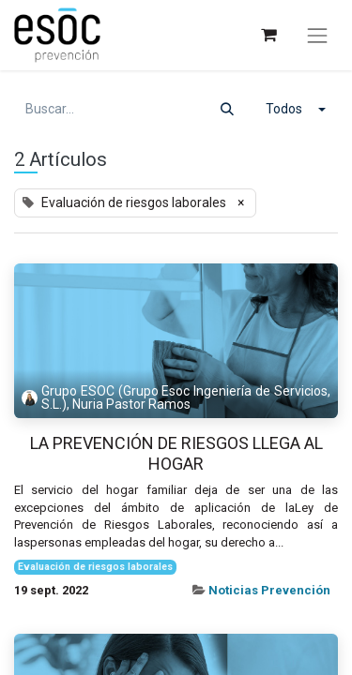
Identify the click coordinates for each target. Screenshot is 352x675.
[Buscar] (227, 109)
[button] (295, 109)
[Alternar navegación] (317, 35)
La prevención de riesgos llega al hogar (176, 453)
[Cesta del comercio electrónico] (268, 35)
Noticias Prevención (269, 590)
